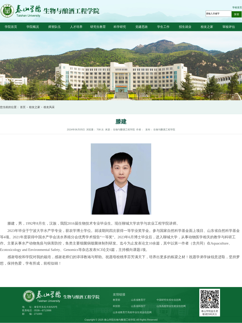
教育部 (116, 299)
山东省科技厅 (138, 306)
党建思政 (141, 27)
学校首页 (237, 7)
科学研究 (120, 27)
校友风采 (49, 107)
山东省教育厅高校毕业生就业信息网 (132, 312)
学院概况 (32, 27)
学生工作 (163, 27)
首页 (23, 107)
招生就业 (185, 27)
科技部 (116, 306)
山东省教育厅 (138, 299)
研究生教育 (98, 27)
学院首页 (11, 27)
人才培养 (76, 27)
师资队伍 (54, 27)
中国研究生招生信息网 (169, 299)
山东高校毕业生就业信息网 (171, 306)
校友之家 (207, 27)
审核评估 (228, 27)
